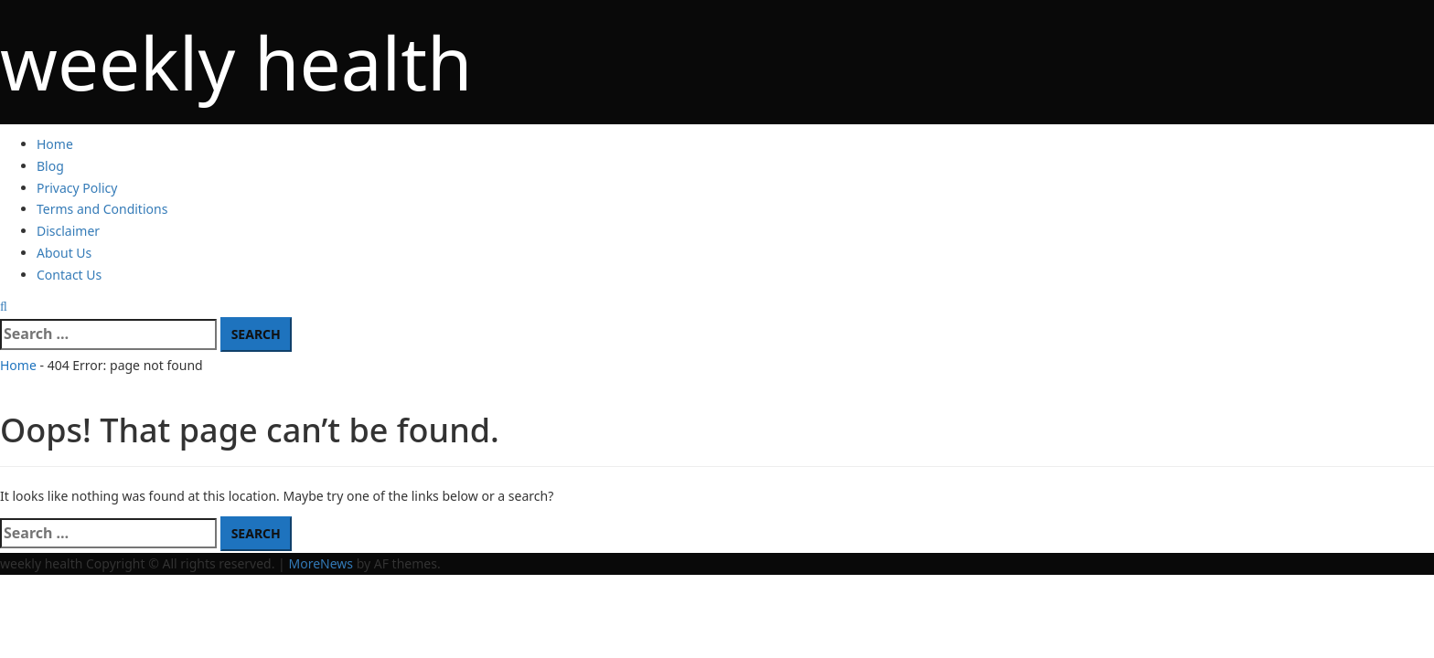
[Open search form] (3, 305)
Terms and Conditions (102, 209)
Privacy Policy (77, 187)
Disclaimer (68, 230)
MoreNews (320, 563)
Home (55, 144)
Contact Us (69, 274)
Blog (50, 166)
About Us (64, 252)
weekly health (236, 61)
